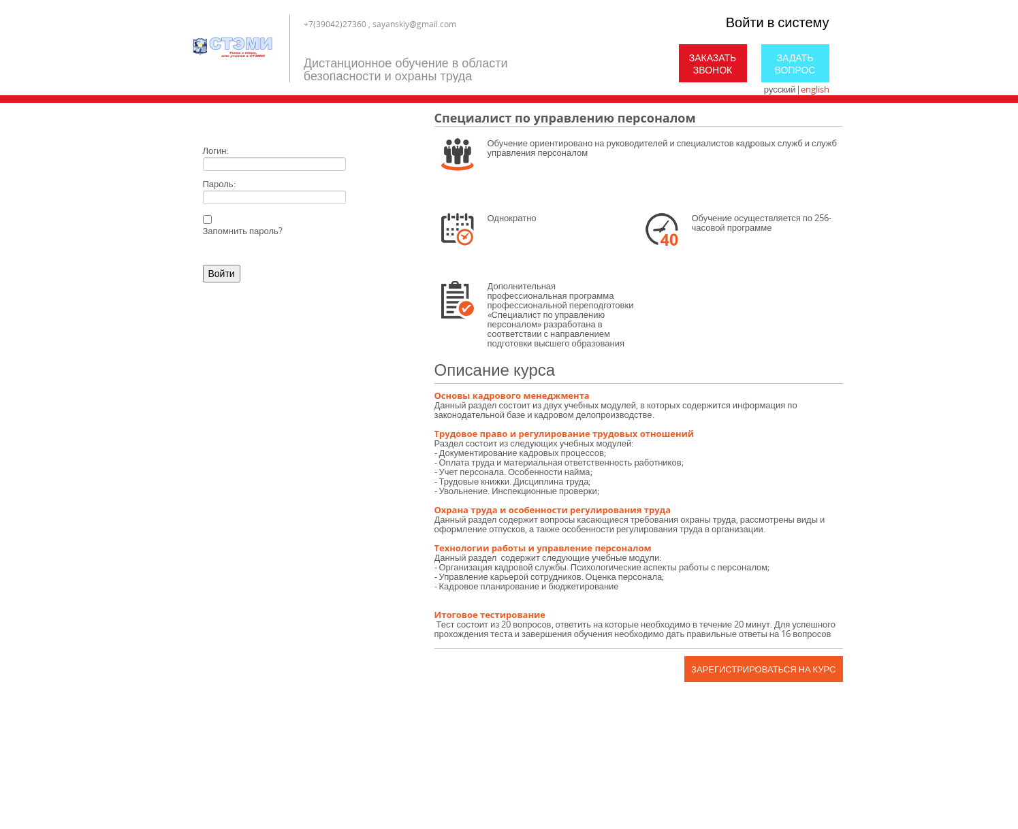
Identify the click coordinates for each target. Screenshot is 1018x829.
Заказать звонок (713, 63)
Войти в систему (777, 22)
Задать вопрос (795, 63)
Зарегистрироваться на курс (763, 669)
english (815, 89)
